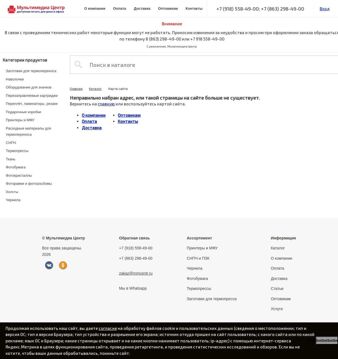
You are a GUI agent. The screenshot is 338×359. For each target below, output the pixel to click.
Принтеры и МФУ (20, 120)
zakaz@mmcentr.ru (136, 273)
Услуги (277, 309)
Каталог (95, 88)
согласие (108, 328)
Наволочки (15, 79)
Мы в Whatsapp (133, 288)
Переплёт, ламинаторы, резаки (32, 104)
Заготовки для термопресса (212, 299)
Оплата (119, 8)
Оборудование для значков (29, 87)
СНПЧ (11, 143)
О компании (94, 8)
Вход (325, 8)
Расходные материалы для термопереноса (28, 131)
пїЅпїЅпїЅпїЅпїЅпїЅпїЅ (327, 340)
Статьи (277, 288)
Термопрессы (17, 151)
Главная (76, 88)
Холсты (12, 192)
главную (106, 103)
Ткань (11, 159)
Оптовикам (168, 8)
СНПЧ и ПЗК (198, 258)
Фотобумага (15, 167)
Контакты (194, 8)
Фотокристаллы (19, 175)
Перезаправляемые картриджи (32, 95)
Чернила (13, 200)
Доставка (142, 8)
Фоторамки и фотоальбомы (29, 183)
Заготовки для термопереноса (31, 71)
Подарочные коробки (23, 112)
